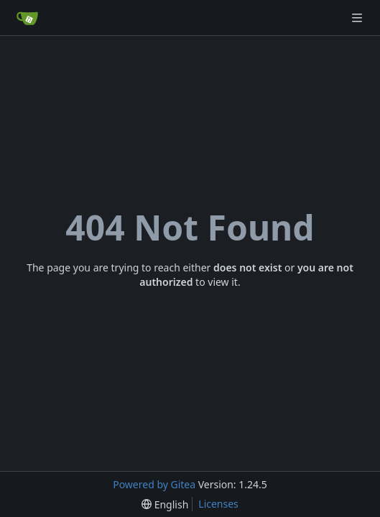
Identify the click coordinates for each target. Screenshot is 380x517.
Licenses (218, 504)
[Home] (27, 18)
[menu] (165, 504)
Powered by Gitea (154, 484)
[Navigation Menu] (358, 17)
